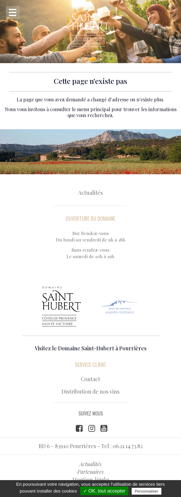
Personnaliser (146, 491)
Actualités (90, 192)
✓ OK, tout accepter (104, 490)
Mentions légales (90, 479)
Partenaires (90, 471)
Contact (90, 379)
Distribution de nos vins (90, 391)
